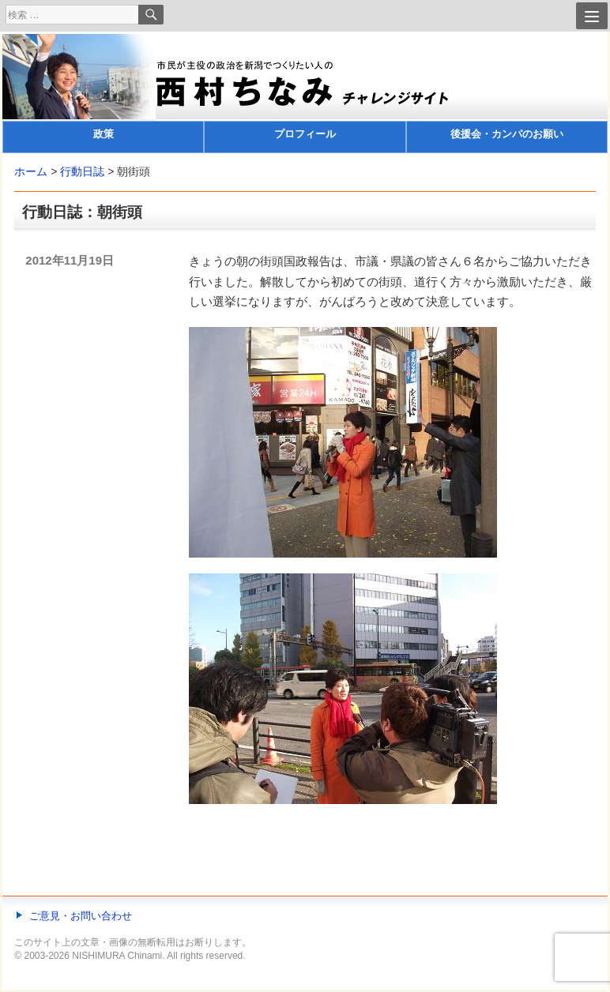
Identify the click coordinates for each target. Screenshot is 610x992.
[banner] (305, 93)
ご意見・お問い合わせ (80, 916)
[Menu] (592, 15)
